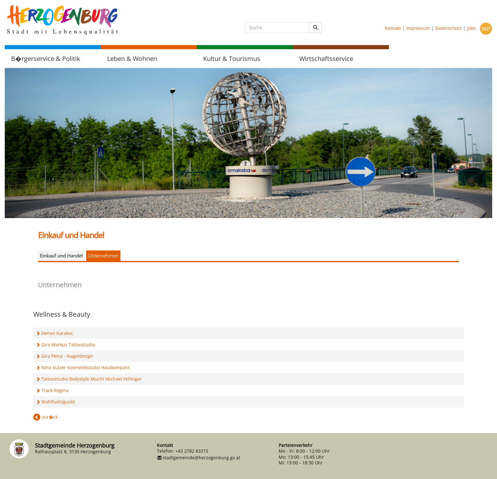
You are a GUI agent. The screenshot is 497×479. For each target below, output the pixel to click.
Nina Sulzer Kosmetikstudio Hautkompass (85, 367)
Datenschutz (448, 28)
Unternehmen (103, 255)
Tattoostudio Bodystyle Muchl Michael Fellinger (91, 379)
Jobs (471, 28)
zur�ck (50, 417)
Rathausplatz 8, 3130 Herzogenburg (73, 452)
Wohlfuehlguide (58, 402)
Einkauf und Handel (61, 255)
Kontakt (393, 28)
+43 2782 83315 (191, 451)
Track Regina (54, 390)
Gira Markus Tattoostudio (68, 345)
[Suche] (277, 27)
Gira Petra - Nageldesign (67, 356)
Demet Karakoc (57, 333)
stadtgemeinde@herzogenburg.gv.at (201, 458)
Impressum (418, 28)
